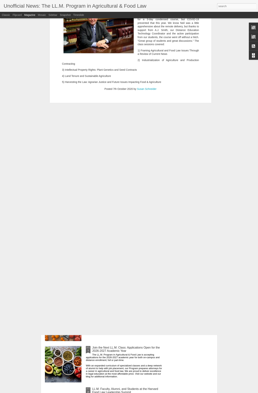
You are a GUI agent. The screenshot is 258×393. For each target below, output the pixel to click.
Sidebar (53, 14)
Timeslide (78, 14)
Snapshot (65, 14)
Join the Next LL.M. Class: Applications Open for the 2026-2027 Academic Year (126, 349)
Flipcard (17, 14)
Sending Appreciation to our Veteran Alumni (120, 264)
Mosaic (42, 14)
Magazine (29, 14)
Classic (6, 14)
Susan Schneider (146, 27)
